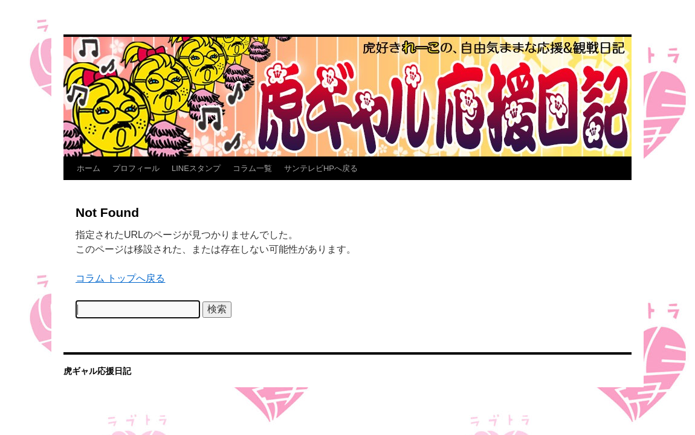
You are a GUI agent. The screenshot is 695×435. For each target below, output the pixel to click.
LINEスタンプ (196, 168)
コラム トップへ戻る (120, 278)
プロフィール (136, 168)
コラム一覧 (252, 168)
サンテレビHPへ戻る (321, 168)
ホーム (88, 168)
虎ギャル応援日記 (97, 371)
